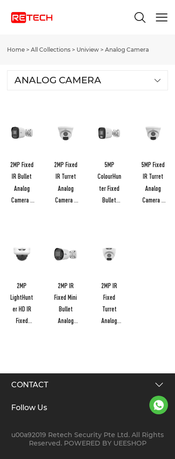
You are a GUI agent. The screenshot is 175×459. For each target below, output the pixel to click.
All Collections (50, 49)
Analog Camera (127, 49)
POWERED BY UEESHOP (105, 443)
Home (16, 49)
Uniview (88, 49)
